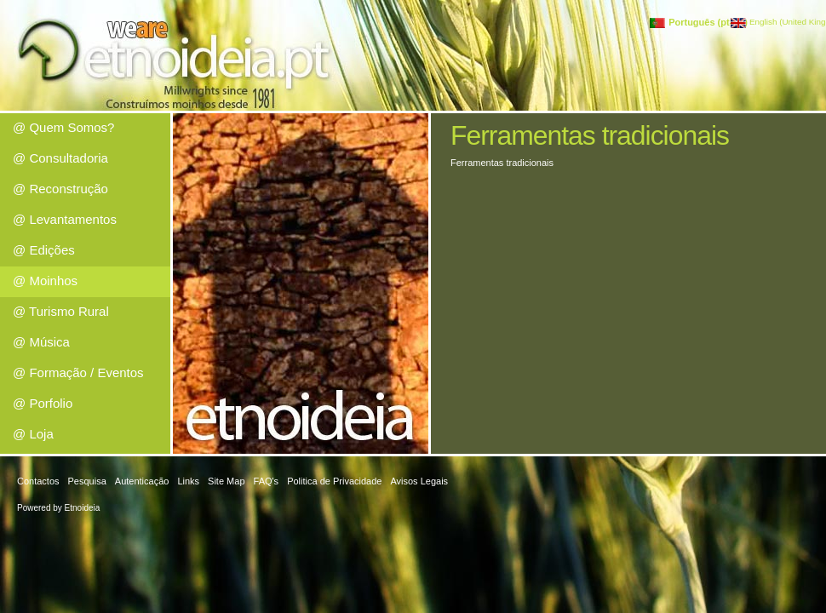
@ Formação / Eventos (78, 372)
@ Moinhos (45, 280)
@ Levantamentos (65, 219)
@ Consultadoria (60, 158)
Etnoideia (82, 508)
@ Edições (44, 250)
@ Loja (33, 434)
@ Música (41, 342)
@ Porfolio (42, 403)
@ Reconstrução (60, 188)
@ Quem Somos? (63, 127)
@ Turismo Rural (61, 311)
